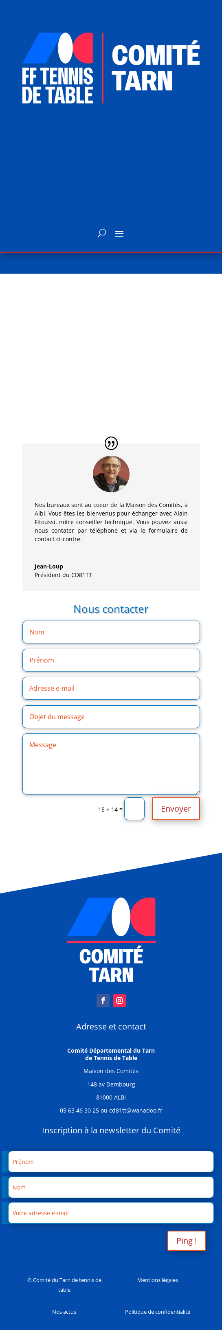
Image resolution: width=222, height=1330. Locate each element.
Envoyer (176, 808)
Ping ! (186, 1240)
